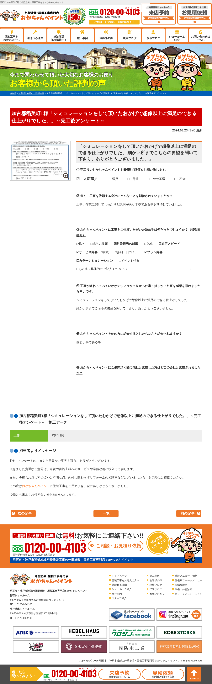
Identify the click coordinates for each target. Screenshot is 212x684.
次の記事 (25, 513)
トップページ (119, 575)
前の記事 (187, 513)
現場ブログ (129, 38)
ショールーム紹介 (177, 38)
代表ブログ (153, 38)
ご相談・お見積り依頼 (118, 545)
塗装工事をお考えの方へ (11, 38)
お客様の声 (106, 38)
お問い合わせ (157, 593)
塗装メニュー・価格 (186, 575)
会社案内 (117, 593)
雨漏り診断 (181, 584)
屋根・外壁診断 (183, 589)
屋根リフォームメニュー (188, 580)
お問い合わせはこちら (200, 38)
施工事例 (82, 38)
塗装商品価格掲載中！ (59, 38)
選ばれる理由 (35, 38)
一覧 (106, 513)
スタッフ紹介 (119, 598)
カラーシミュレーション (188, 593)
